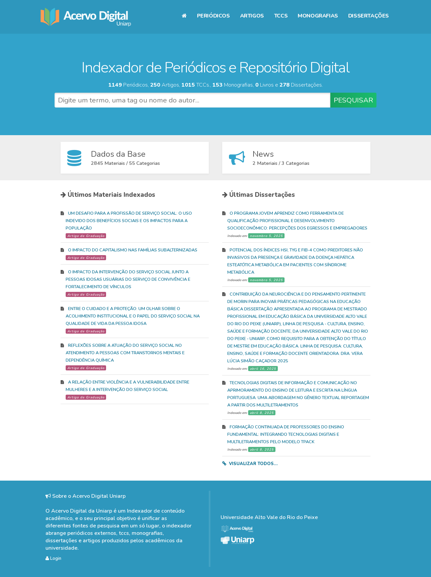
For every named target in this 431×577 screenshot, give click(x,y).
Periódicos (213, 16)
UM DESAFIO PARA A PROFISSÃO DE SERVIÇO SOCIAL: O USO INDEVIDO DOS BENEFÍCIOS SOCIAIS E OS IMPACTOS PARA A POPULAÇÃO (129, 220)
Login (53, 558)
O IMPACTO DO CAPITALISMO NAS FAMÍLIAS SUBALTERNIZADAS (132, 250)
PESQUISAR (353, 100)
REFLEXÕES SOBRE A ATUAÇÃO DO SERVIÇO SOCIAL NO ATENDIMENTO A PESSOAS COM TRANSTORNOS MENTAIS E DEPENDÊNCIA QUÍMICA (125, 352)
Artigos (252, 16)
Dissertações (368, 16)
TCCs (281, 16)
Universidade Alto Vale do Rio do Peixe (269, 517)
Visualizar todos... (253, 464)
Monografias (318, 16)
